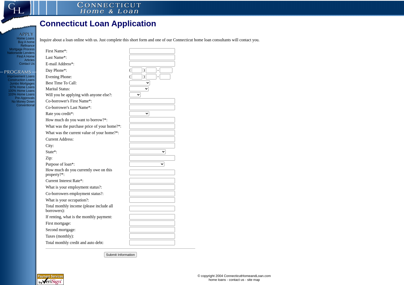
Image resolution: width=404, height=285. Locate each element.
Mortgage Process (22, 49)
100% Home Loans (21, 91)
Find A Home (26, 56)
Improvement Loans (21, 76)
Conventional (25, 105)
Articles (29, 60)
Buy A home (26, 42)
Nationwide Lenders (21, 53)
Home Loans (25, 38)
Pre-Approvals (25, 98)
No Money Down (23, 101)
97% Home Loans (22, 87)
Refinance (28, 45)
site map (253, 280)
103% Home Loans (21, 94)
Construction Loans (21, 80)
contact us (236, 280)
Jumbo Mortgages (22, 83)
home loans (217, 280)
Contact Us (27, 64)
